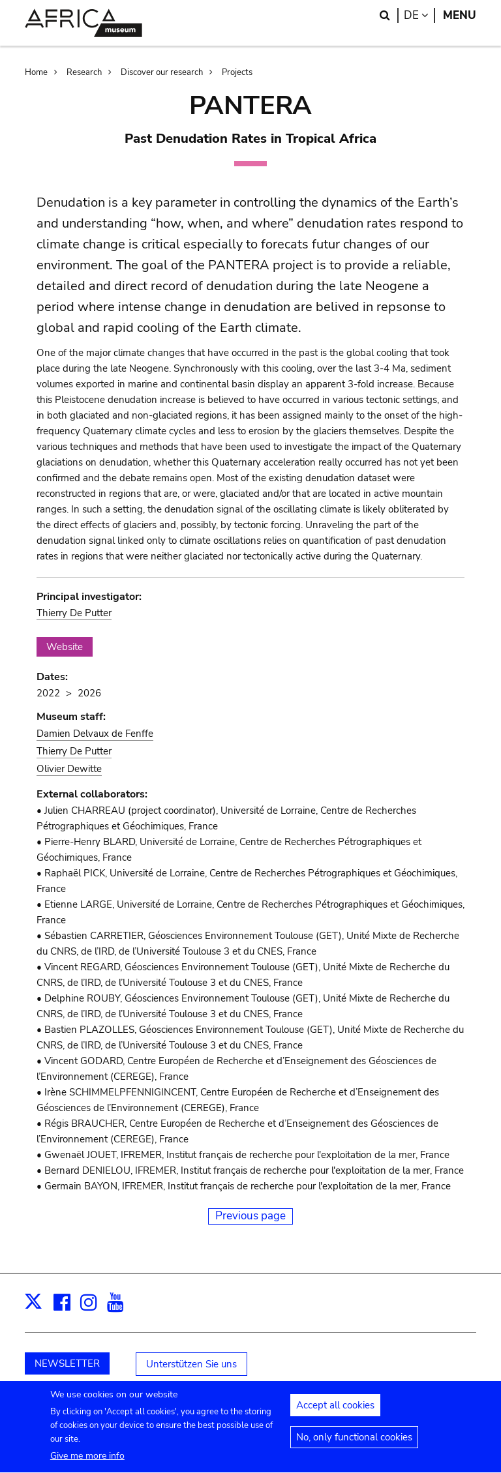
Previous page (250, 1215)
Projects (237, 72)
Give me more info (87, 1463)
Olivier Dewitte (69, 768)
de (419, 15)
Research (84, 72)
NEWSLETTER (67, 1363)
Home (36, 72)
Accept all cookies (335, 1413)
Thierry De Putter (74, 612)
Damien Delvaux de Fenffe (95, 733)
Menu (459, 15)
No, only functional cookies (354, 1444)
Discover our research (162, 72)
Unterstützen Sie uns (191, 1364)
